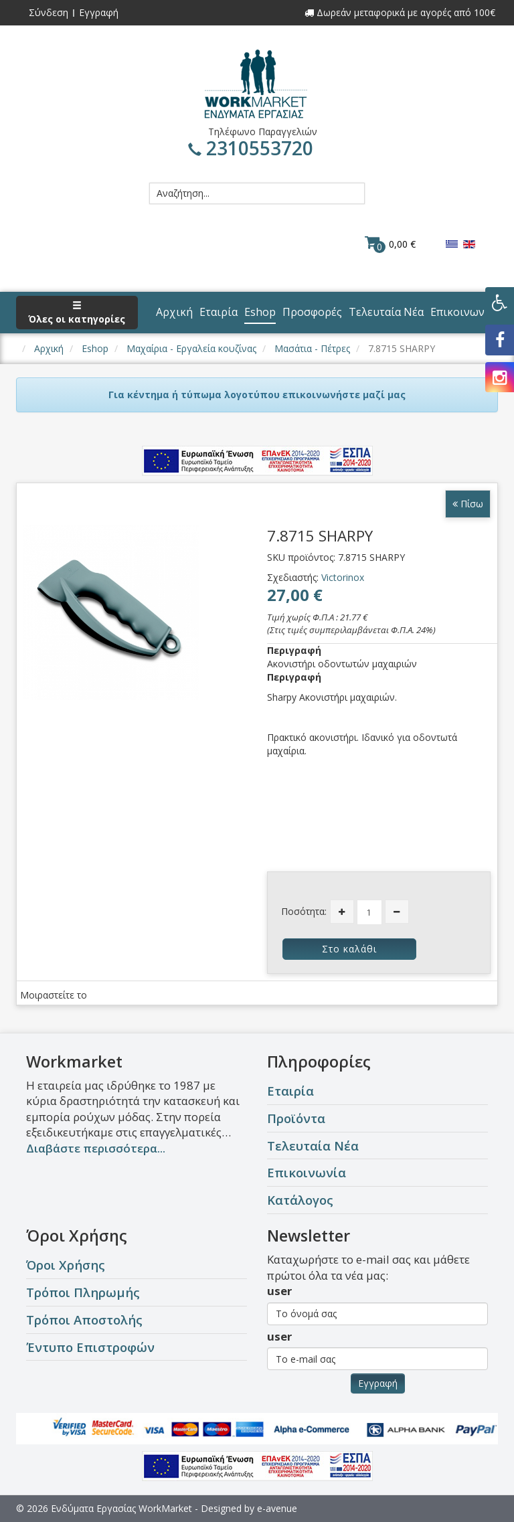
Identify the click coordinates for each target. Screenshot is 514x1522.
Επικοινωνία (306, 1172)
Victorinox (342, 577)
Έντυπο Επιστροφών (90, 1347)
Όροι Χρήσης (65, 1264)
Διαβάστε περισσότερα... (95, 1148)
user (279, 1290)
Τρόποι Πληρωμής (83, 1292)
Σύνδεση (48, 12)
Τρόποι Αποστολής (84, 1319)
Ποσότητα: (304, 911)
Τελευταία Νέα (313, 1145)
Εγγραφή (98, 12)
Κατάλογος (300, 1199)
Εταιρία (290, 1090)
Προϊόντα (296, 1118)
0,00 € (390, 243)
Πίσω (467, 503)
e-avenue (277, 1508)
